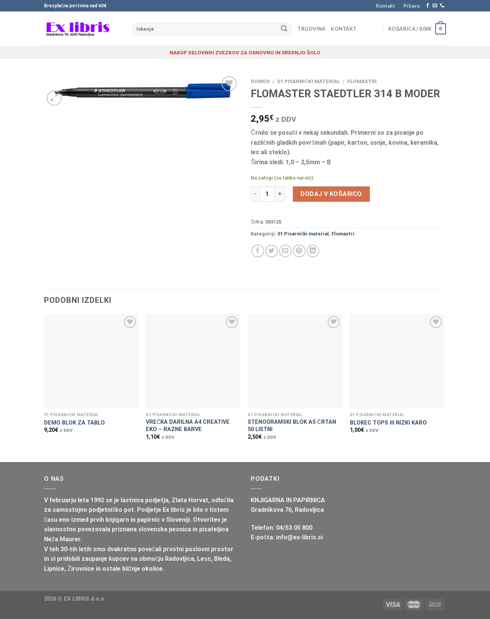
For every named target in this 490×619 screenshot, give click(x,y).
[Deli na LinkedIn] (313, 251)
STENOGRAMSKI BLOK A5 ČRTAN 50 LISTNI (292, 426)
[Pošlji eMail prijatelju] (285, 251)
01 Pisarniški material (308, 81)
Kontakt (385, 6)
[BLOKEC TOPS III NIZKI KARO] (397, 361)
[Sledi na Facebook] (427, 5)
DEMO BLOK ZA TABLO (74, 423)
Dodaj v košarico (331, 194)
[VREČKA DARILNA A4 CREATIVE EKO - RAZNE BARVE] (193, 361)
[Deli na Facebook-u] (258, 251)
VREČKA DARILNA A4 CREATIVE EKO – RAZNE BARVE (188, 426)
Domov (260, 81)
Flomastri (362, 81)
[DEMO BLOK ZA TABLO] (91, 361)
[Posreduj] (284, 29)
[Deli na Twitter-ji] (271, 251)
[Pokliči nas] (442, 5)
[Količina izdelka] (267, 194)
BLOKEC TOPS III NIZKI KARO (388, 423)
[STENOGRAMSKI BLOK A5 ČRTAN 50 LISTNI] (295, 361)
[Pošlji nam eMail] (435, 5)
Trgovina (311, 29)
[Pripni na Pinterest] (299, 251)
